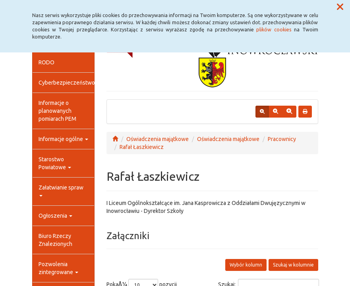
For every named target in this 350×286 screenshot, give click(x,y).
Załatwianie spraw (61, 190)
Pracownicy (282, 139)
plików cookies (273, 29)
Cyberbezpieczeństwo (67, 82)
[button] (340, 7)
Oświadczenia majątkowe (157, 139)
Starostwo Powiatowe (55, 163)
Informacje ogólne (63, 139)
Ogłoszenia (55, 216)
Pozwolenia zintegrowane (58, 268)
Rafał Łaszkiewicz (142, 147)
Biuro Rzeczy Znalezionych (55, 240)
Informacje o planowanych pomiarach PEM (57, 111)
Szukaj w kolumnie (293, 264)
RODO (46, 62)
